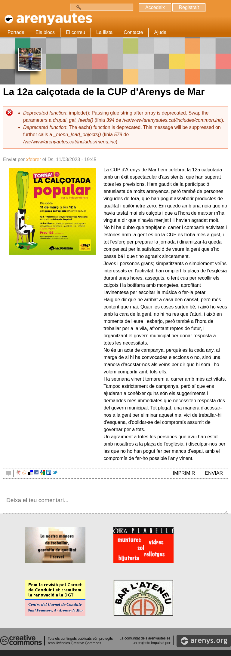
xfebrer (33, 159)
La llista (104, 32)
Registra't (189, 7)
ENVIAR (214, 473)
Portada (16, 32)
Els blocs (45, 32)
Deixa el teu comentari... (115, 503)
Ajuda (160, 32)
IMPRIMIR (184, 473)
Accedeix (155, 7)
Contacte (133, 32)
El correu (75, 32)
